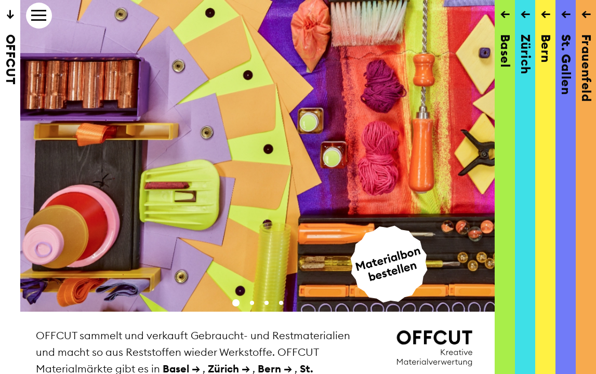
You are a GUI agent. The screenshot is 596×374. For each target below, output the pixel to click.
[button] (236, 302)
